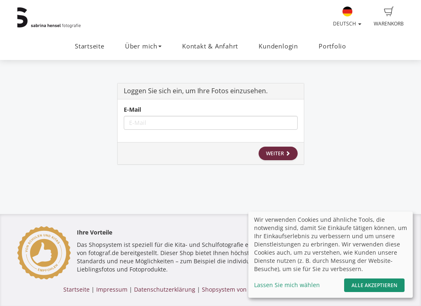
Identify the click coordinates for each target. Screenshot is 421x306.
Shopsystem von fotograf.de (240, 289)
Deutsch (347, 17)
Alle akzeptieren (374, 285)
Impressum (111, 289)
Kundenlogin (278, 46)
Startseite (89, 46)
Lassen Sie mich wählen (287, 285)
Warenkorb (389, 17)
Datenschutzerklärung (164, 289)
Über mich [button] (143, 46)
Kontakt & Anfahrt (210, 46)
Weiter (278, 153)
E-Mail (132, 109)
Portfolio (332, 46)
